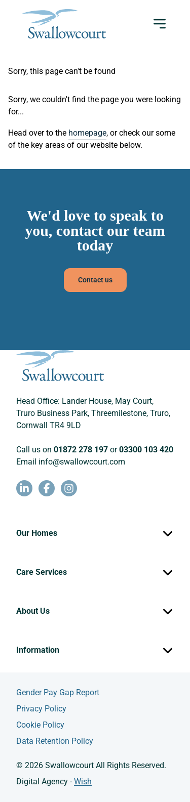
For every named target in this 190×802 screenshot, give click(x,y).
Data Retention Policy (54, 741)
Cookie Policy (40, 725)
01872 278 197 (81, 449)
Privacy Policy (41, 708)
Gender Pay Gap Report (57, 692)
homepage (87, 133)
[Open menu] (159, 24)
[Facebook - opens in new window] (47, 488)
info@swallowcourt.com (82, 462)
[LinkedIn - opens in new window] (24, 488)
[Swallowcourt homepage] (64, 23)
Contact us (95, 280)
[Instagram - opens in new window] (69, 488)
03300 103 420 (146, 449)
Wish (83, 781)
